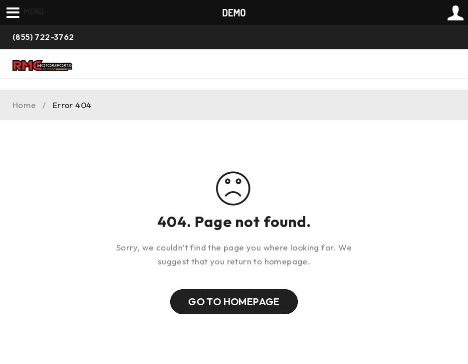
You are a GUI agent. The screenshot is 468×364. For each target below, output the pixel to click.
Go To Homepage (234, 301)
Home (24, 105)
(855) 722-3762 (43, 37)
